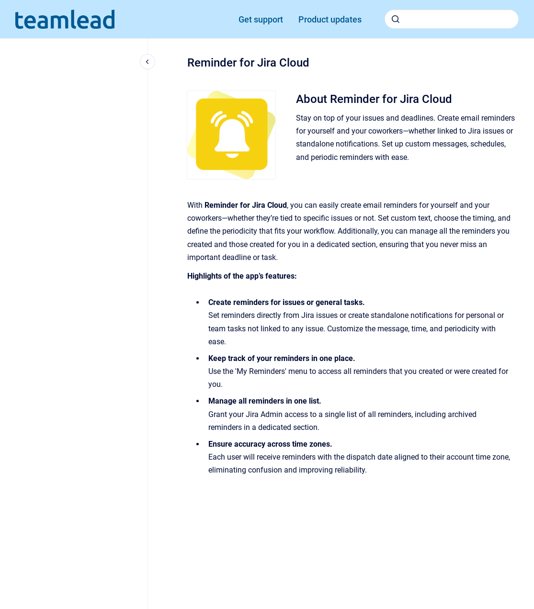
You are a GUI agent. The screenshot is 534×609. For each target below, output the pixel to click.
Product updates (330, 19)
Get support (261, 19)
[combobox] (451, 19)
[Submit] (395, 19)
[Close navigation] (147, 61)
